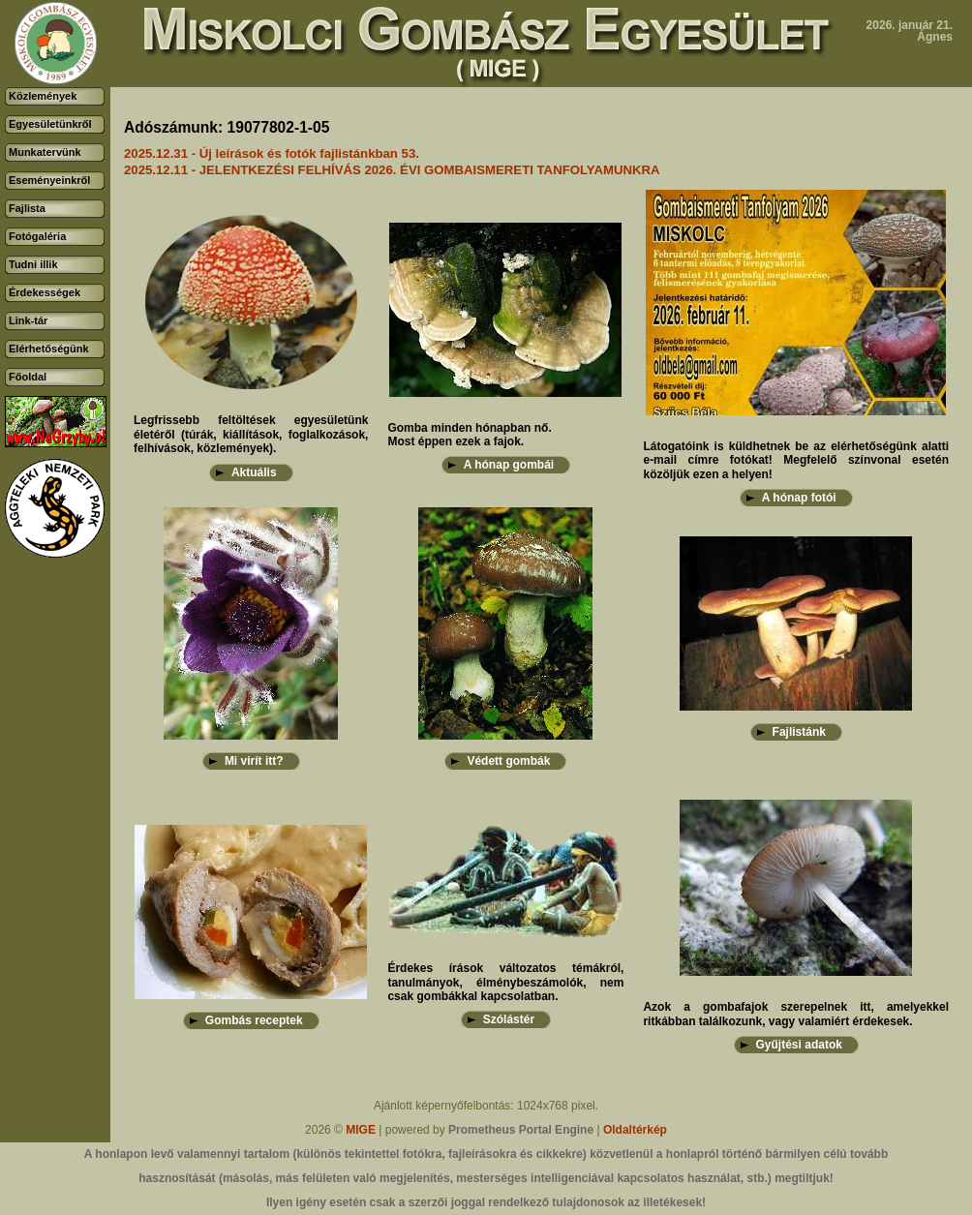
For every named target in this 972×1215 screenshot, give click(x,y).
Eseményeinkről (49, 180)
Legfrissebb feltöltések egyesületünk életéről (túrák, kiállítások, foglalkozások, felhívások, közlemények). (251, 434)
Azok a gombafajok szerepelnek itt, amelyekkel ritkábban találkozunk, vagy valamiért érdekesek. (796, 1013)
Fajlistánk (799, 732)
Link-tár (28, 320)
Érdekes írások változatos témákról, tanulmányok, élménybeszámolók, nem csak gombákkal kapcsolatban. (505, 982)
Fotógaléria (37, 236)
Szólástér (508, 1019)
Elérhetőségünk (49, 348)
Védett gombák (508, 761)
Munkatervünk (45, 152)
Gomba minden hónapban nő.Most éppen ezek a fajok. (469, 434)
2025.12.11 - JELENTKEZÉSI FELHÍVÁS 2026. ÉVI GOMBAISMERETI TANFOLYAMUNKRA (392, 170)
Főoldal (27, 376)
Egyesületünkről (50, 124)
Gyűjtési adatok (799, 1044)
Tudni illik (33, 264)
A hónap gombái (509, 464)
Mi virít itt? (254, 761)
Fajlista (27, 208)
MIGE (361, 1130)
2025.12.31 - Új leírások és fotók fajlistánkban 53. (271, 153)
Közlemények (42, 96)
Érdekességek (44, 292)
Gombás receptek (254, 1020)
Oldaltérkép (635, 1130)
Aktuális (254, 472)
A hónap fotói (799, 497)
